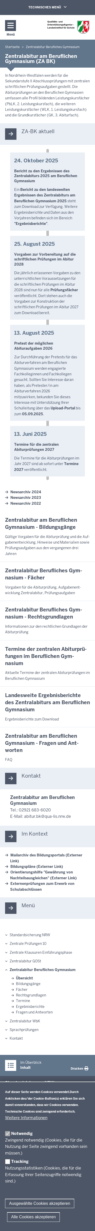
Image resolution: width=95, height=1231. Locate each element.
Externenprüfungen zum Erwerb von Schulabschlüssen (42, 886)
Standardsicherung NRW (30, 935)
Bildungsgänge (28, 983)
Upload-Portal (63, 408)
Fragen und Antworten (34, 1012)
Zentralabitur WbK (25, 1021)
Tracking (20, 1161)
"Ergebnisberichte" (30, 223)
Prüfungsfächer (64, 290)
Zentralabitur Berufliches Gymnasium (42, 969)
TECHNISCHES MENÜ (54, 7)
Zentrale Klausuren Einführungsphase (41, 952)
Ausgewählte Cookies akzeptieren (39, 1203)
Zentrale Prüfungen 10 (28, 943)
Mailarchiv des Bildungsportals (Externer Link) (46, 858)
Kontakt (16, 1038)
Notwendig (22, 1133)
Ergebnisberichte (30, 1006)
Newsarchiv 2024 (25, 492)
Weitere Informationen (26, 1117)
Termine (23, 1000)
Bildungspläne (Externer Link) (36, 866)
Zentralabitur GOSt (25, 961)
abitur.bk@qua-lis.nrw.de (47, 816)
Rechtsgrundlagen (31, 995)
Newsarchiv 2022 (25, 503)
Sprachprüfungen (24, 1029)
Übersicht (24, 978)
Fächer (22, 989)
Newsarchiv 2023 (25, 497)
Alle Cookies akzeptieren (33, 1217)
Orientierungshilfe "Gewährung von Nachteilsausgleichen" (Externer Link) (43, 875)
